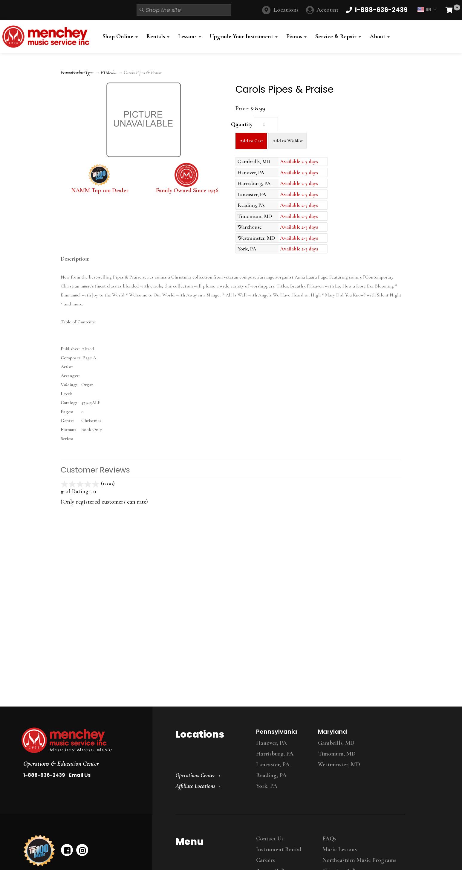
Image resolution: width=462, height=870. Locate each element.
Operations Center (195, 775)
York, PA (266, 786)
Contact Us (270, 838)
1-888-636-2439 (44, 775)
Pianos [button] (296, 36)
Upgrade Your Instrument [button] (244, 36)
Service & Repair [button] (338, 36)
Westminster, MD (339, 764)
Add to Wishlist (287, 141)
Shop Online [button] (120, 36)
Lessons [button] (189, 36)
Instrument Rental (279, 849)
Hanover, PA (271, 743)
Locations (286, 9)
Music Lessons (339, 849)
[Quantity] (266, 123)
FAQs (329, 838)
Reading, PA (271, 775)
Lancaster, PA (273, 764)
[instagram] (82, 850)
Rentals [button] (157, 36)
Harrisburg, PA (274, 753)
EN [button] (426, 9)
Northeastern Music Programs (359, 860)
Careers (265, 860)
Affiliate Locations (195, 786)
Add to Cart (251, 141)
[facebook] (67, 850)
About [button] (380, 36)
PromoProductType (77, 73)
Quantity (242, 124)
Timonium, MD (337, 753)
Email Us (80, 775)
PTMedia (109, 73)
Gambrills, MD (336, 743)
